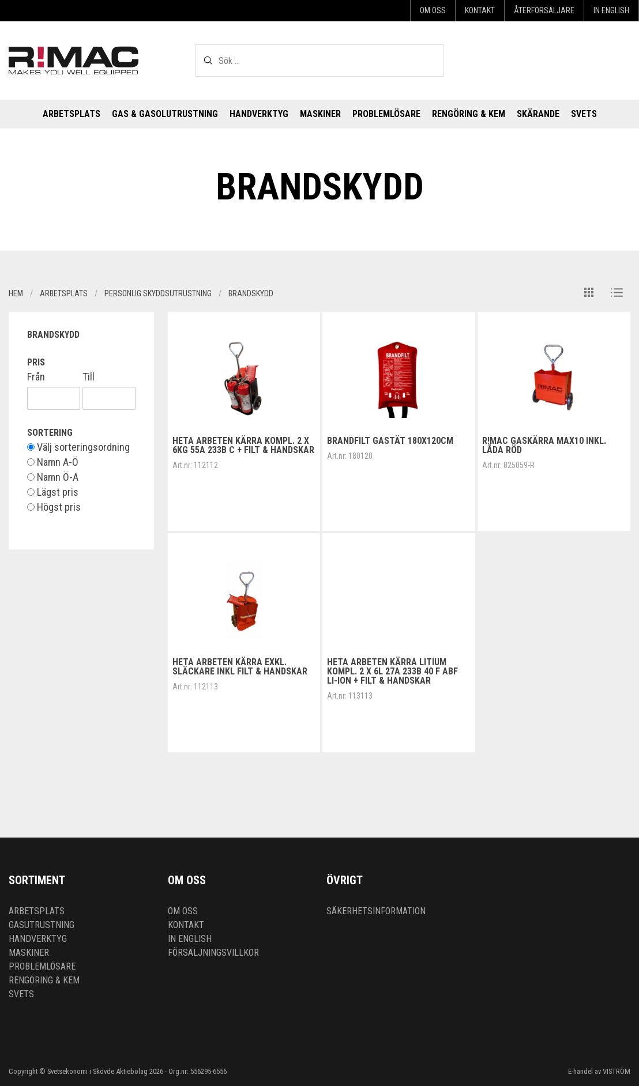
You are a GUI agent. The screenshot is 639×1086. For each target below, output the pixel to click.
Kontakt (480, 10)
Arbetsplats (71, 113)
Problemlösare (386, 113)
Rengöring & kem (468, 113)
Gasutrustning (41, 924)
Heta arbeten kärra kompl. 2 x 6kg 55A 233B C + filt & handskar (243, 445)
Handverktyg (259, 113)
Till (88, 377)
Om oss (433, 10)
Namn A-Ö (52, 462)
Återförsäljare (544, 10)
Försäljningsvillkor (213, 952)
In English (611, 10)
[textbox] (319, 60)
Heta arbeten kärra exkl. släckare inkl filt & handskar (239, 667)
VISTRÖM (616, 1071)
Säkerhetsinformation (376, 911)
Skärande (538, 113)
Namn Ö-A (52, 477)
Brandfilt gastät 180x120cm (390, 440)
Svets (584, 113)
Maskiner (320, 113)
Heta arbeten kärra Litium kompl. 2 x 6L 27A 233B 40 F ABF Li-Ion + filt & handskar (392, 671)
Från (36, 377)
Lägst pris (52, 492)
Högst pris (54, 507)
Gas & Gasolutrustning (165, 113)
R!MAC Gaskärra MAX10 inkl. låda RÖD (544, 445)
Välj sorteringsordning (78, 447)
